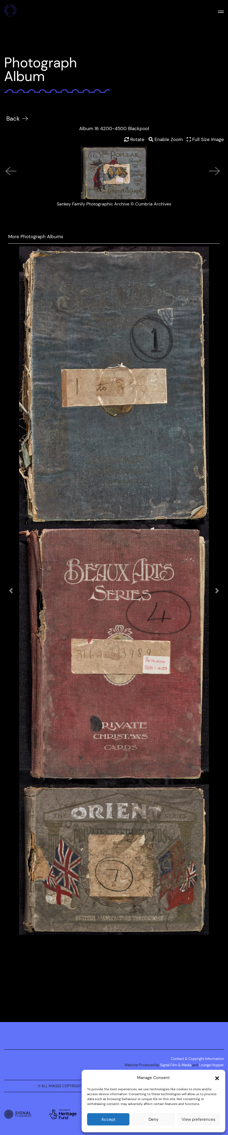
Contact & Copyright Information (197, 1058)
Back (13, 118)
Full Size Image (205, 139)
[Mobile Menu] (221, 11)
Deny (153, 1119)
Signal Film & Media (175, 1065)
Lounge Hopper (211, 1065)
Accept (108, 1119)
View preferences (198, 1119)
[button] (217, 1077)
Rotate (134, 139)
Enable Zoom (166, 139)
